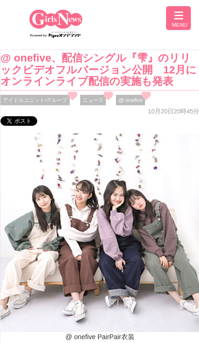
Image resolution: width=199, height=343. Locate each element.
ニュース (93, 100)
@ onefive (130, 100)
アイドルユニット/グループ (35, 100)
